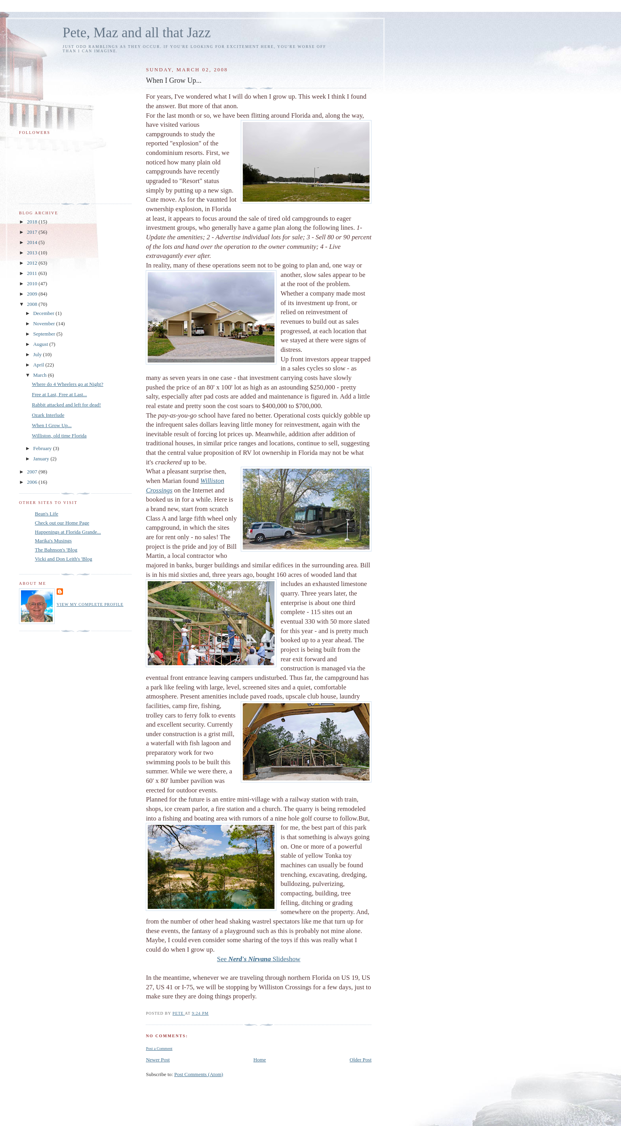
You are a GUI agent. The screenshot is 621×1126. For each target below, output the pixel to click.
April (39, 365)
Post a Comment (159, 1048)
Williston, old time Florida (59, 436)
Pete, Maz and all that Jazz (137, 32)
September (45, 334)
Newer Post (158, 1060)
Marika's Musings (53, 541)
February (43, 448)
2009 (32, 294)
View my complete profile (90, 604)
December (44, 313)
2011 (32, 273)
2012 (32, 263)
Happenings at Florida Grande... (68, 532)
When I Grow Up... (51, 425)
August (41, 344)
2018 (32, 222)
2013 (32, 253)
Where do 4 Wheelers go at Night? (67, 384)
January (42, 459)
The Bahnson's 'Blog (56, 550)
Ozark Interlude (48, 415)
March (40, 375)
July (38, 354)
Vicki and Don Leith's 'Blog (63, 559)
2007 (32, 472)
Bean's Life (46, 514)
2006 (32, 482)
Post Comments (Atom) (198, 1074)
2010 (32, 283)
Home (259, 1060)
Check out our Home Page (62, 523)
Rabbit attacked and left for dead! (66, 405)
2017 (32, 232)
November (44, 323)
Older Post (360, 1060)
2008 (32, 304)
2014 (32, 242)
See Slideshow (259, 959)
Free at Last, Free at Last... (59, 394)
